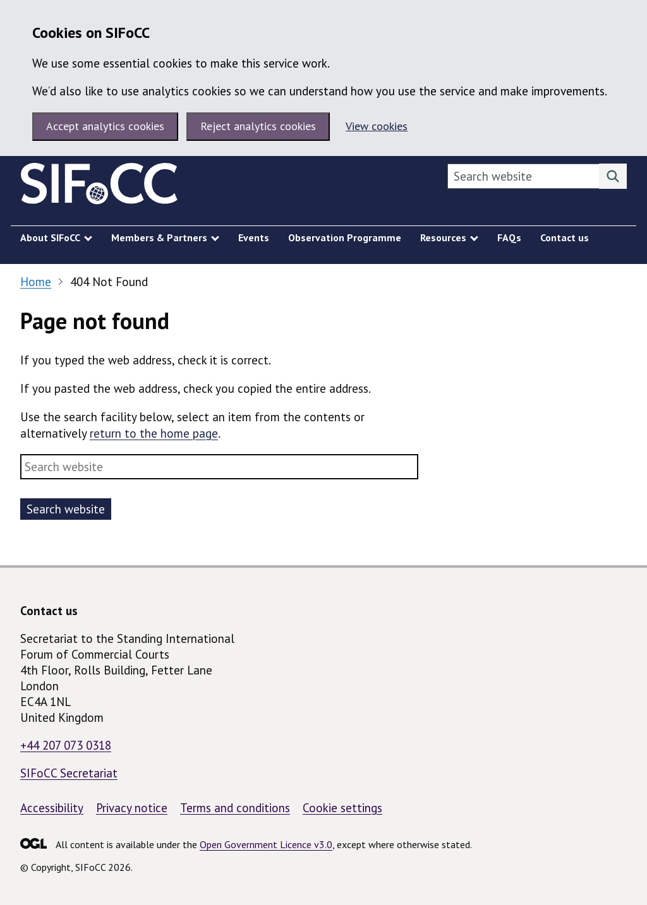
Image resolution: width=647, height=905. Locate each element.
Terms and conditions (235, 807)
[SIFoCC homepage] (99, 186)
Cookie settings (342, 807)
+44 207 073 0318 (65, 745)
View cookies (377, 126)
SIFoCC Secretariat (69, 773)
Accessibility (51, 807)
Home (35, 281)
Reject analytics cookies (258, 126)
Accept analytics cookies (105, 126)
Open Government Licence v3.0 (266, 844)
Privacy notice (131, 807)
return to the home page (154, 433)
